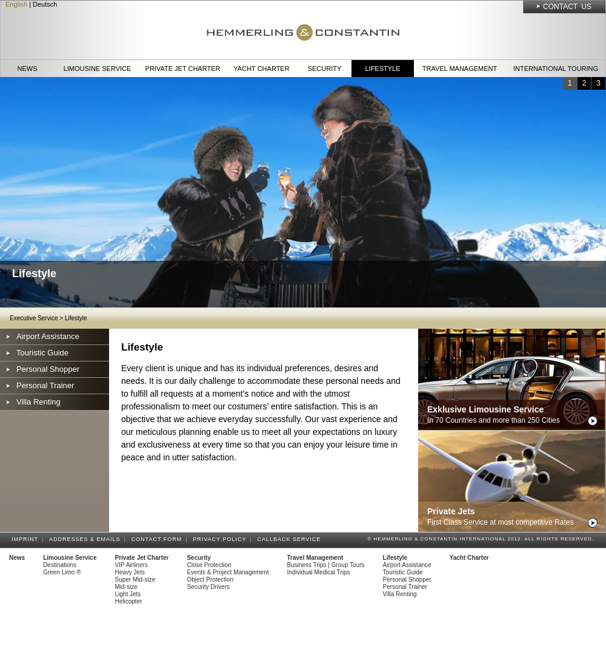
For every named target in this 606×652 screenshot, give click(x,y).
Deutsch (45, 4)
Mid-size (126, 586)
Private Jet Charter (183, 68)
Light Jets (128, 594)
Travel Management (459, 68)
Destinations (59, 565)
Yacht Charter (261, 68)
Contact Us (567, 6)
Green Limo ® (62, 572)
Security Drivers (208, 586)
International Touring (555, 68)
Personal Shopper (47, 369)
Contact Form (158, 539)
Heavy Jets (130, 572)
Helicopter (128, 601)
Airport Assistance (47, 336)
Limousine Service (98, 68)
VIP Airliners (131, 565)
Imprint (26, 539)
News (28, 68)
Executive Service (34, 318)
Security (325, 68)
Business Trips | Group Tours (326, 565)
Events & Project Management (227, 572)
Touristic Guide (42, 352)
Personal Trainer (45, 385)
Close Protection (209, 565)
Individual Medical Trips (318, 572)
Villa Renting (38, 401)
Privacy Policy (221, 539)
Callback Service (291, 539)
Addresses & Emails (87, 539)
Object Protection (210, 579)
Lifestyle (382, 68)
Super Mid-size (135, 579)
